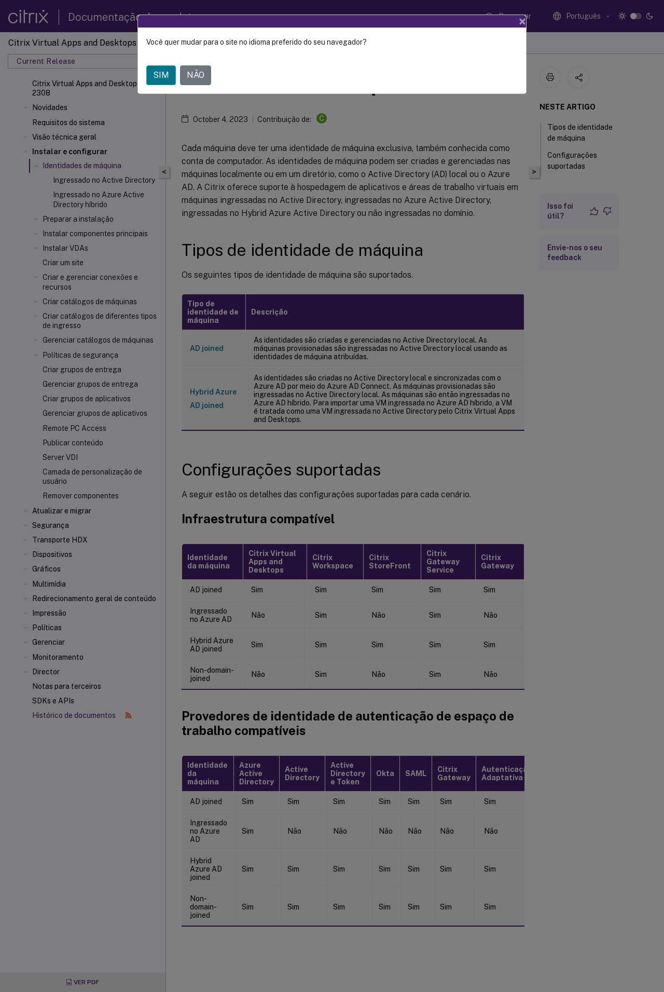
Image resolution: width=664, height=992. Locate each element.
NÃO (195, 75)
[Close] (522, 21)
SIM (161, 75)
